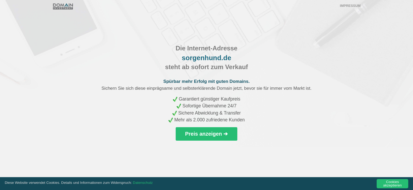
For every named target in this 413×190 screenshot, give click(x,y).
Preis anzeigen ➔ (206, 134)
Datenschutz (143, 184)
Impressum (350, 6)
